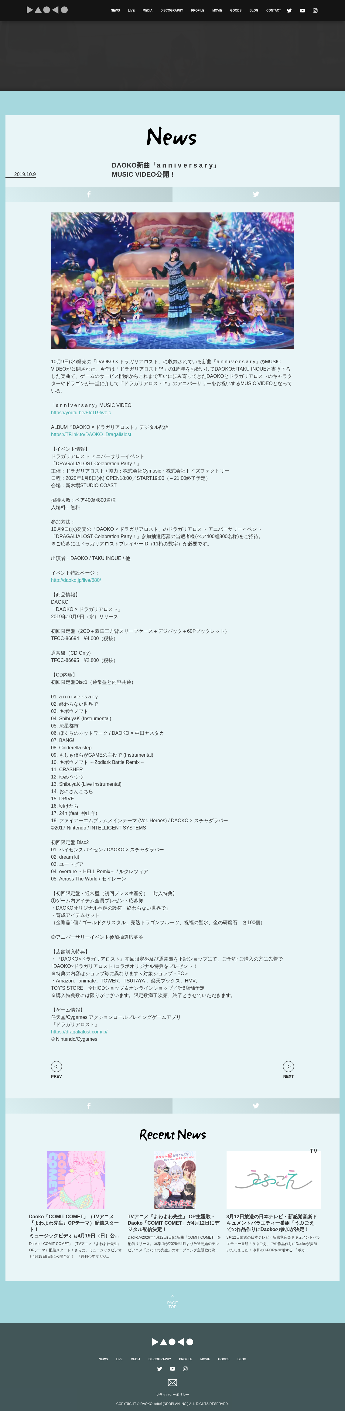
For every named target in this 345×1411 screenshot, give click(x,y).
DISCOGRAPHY (172, 10)
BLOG (254, 10)
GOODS (235, 10)
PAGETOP (172, 1305)
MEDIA (147, 10)
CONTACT (273, 10)
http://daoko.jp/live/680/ (76, 580)
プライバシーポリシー (172, 1394)
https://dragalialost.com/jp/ (79, 1031)
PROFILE (197, 10)
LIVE (131, 10)
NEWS (115, 10)
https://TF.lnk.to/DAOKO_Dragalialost (91, 434)
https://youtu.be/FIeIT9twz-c (81, 412)
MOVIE (217, 10)
